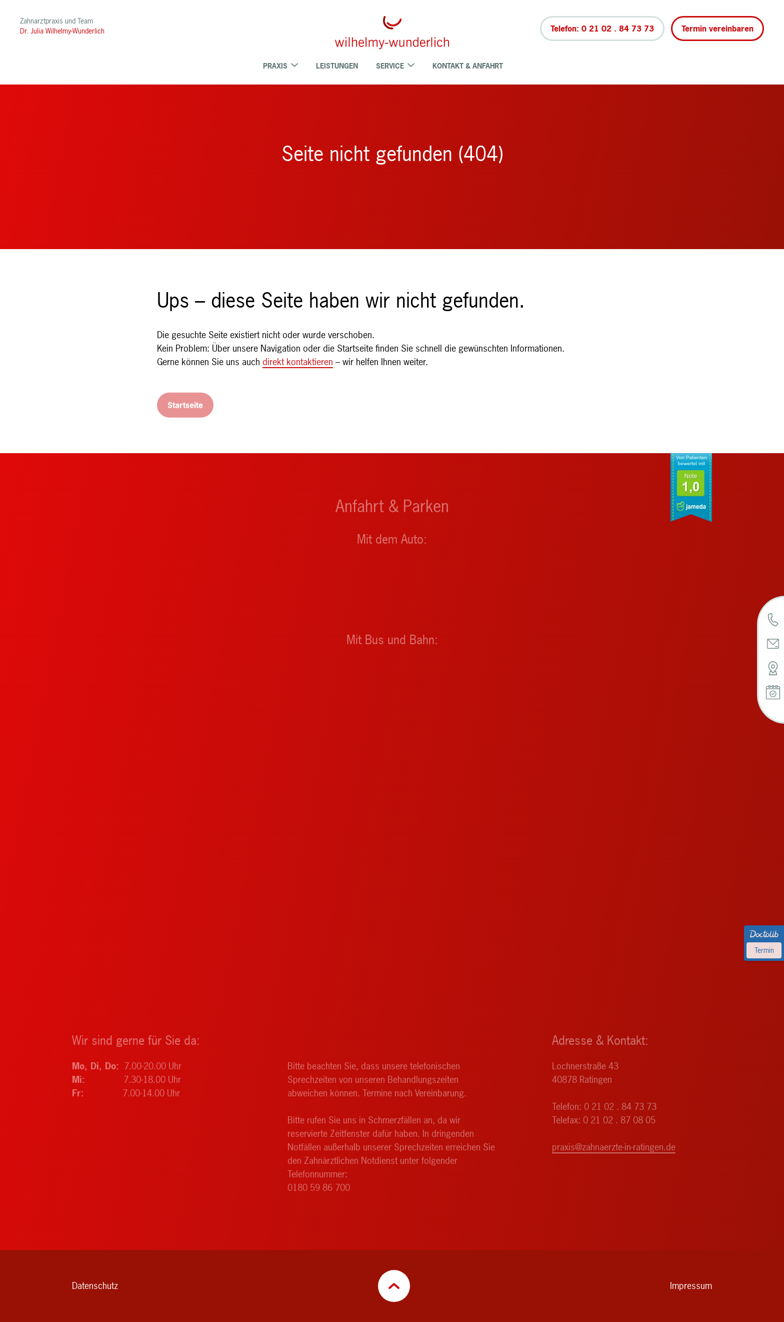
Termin (764, 950)
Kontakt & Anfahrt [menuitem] (467, 66)
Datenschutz (95, 1285)
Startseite (185, 416)
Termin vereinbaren (718, 28)
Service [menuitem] (395, 66)
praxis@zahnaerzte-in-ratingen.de (614, 1158)
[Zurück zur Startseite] (392, 33)
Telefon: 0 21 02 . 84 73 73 (602, 28)
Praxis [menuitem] (280, 66)
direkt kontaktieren (297, 362)
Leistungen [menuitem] (337, 66)
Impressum (691, 1285)
